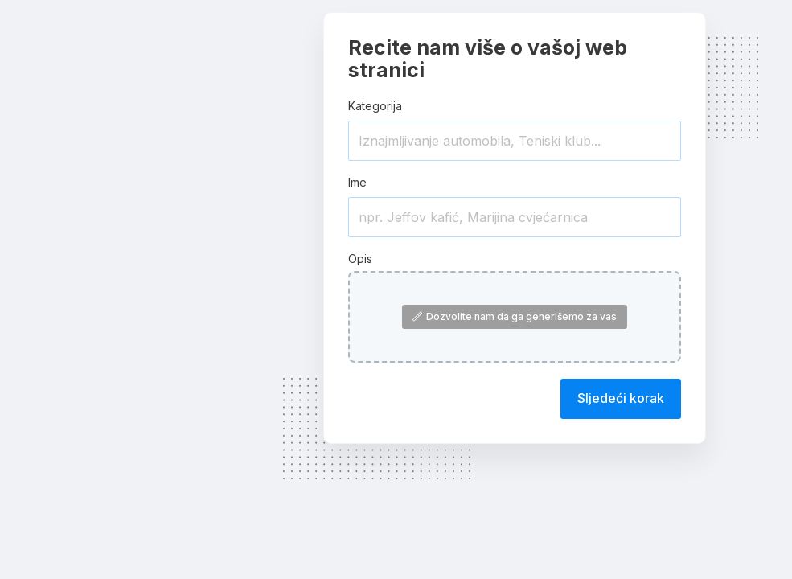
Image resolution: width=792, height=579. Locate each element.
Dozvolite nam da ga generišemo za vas (514, 316)
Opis (360, 258)
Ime (357, 182)
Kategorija (375, 106)
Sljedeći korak (620, 398)
